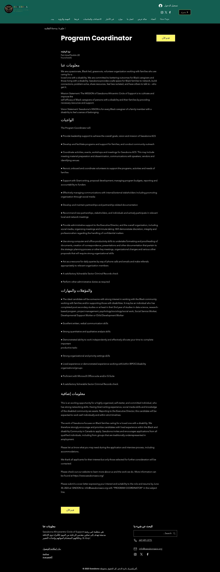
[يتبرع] (185, 12)
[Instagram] (162, 12)
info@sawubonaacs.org (96, 488)
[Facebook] (170, 12)
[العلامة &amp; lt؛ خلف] (55, 28)
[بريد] (135, 548)
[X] (166, 12)
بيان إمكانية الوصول (52, 549)
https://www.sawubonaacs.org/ (88, 475)
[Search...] (156, 533)
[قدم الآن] (165, 38)
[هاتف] (135, 540)
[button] (76, 19)
